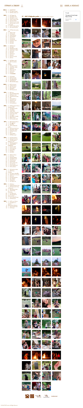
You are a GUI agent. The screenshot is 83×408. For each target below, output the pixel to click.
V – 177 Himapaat (11, 101)
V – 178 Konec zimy (12, 100)
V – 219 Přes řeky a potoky (13, 26)
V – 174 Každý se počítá (12, 108)
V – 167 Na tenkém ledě (13, 119)
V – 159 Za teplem (11, 133)
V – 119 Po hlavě (11, 208)
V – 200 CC (10, 57)
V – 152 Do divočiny (12, 148)
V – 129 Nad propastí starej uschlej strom (13, 187)
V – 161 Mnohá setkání (12, 131)
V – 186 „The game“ (12, 87)
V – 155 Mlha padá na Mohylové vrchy (12, 140)
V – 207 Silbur (11, 47)
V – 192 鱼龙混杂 (12, 73)
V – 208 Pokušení (11, 46)
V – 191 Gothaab (11, 76)
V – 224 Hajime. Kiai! (12, 16)
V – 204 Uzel (11, 52)
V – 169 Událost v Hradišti (13, 116)
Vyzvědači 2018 (11, 107)
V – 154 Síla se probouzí (12, 143)
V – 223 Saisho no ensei (12, 18)
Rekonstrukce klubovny (12, 205)
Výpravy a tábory (12, 5)
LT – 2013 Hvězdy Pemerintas (11, 191)
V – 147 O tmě (11, 156)
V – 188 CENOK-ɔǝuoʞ (13, 81)
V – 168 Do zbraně (11, 117)
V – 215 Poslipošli (11, 34)
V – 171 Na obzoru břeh (12, 113)
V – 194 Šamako (11, 71)
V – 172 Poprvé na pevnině (13, 112)
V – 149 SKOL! (11, 152)
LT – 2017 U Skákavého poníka (12, 126)
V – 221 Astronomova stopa (13, 22)
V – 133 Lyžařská (11, 180)
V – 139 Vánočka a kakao (13, 169)
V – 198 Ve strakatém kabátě (12, 62)
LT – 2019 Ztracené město (13, 96)
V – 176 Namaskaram (12, 103)
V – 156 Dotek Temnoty (13, 139)
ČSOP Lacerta (7, 405)
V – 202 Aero (11, 55)
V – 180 (9, 97)
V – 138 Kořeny (11, 171)
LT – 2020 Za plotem (12, 86)
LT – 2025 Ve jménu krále (13, 19)
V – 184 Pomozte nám (12, 89)
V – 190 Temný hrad (12, 77)
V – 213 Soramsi (11, 38)
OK (75, 19)
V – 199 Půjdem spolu (12, 60)
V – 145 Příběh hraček (12, 159)
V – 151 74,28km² (11, 149)
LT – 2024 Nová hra (12, 35)
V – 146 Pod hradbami (12, 157)
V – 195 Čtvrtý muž (12, 69)
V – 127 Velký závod (12, 193)
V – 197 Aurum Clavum (12, 66)
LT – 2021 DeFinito (12, 80)
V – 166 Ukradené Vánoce (13, 121)
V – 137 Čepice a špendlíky (13, 173)
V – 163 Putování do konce (13, 128)
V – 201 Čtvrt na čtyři (12, 56)
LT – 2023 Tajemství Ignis (13, 50)
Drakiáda (10, 64)
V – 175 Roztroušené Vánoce (13, 106)
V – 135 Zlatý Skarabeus (13, 177)
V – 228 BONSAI (11, 10)
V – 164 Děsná (11, 124)
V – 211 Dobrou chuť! (12, 40)
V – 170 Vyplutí (11, 115)
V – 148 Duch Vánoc (12, 155)
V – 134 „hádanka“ (11, 178)
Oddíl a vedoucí (72, 5)
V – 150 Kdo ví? (11, 151)
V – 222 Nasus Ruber (12, 20)
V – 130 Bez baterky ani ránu (13, 185)
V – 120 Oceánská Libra (13, 206)
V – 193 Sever (11, 72)
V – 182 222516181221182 (13, 94)
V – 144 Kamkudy (11, 161)
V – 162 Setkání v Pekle (12, 129)
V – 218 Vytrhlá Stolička (13, 27)
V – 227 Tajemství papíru (13, 11)
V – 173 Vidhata (11, 109)
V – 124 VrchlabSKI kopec (13, 197)
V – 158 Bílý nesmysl (12, 135)
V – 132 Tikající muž (12, 181)
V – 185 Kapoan (11, 88)
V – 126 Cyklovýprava (12, 194)
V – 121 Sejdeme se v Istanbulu (12, 203)
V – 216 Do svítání (11, 32)
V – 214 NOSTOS (12, 36)
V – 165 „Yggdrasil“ (12, 123)
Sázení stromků (11, 196)
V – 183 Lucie (11, 92)
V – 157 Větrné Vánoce (12, 137)
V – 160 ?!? (10, 132)
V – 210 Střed (11, 42)
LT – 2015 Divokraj (12, 160)
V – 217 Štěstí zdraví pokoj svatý (13, 30)
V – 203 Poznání (11, 54)
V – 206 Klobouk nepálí (12, 48)
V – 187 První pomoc (12, 84)
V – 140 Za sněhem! (12, 166)
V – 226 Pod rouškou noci (13, 12)
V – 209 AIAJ (11, 43)
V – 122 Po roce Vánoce (13, 201)
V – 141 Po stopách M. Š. (13, 165)
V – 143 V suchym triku (12, 162)
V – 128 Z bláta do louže (12, 189)
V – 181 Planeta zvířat (12, 95)
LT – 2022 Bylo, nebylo (12, 67)
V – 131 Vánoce (11, 184)
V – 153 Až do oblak (12, 147)
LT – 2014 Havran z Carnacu (13, 174)
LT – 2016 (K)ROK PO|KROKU (12, 144)
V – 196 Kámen (11, 68)
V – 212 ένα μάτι (11, 39)
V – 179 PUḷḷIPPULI (12, 99)
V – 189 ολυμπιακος (12, 79)
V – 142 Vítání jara (11, 164)
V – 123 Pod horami (12, 198)
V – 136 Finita (11, 176)
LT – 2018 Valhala (11, 111)
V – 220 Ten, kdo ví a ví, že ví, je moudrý (13, 23)
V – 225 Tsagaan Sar (12, 15)
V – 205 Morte (11, 51)
